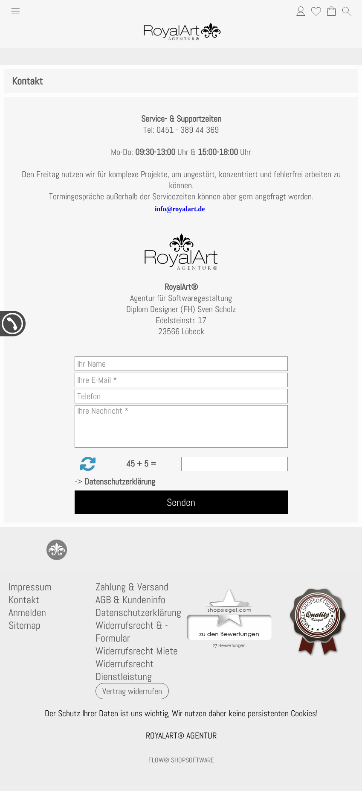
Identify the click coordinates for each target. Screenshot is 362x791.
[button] (15, 12)
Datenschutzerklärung (137, 612)
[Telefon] (181, 396)
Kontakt (24, 599)
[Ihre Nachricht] (181, 426)
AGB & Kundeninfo (130, 599)
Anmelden (27, 612)
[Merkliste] (315, 11)
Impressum (30, 587)
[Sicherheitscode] (234, 464)
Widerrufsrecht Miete (137, 651)
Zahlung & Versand (132, 587)
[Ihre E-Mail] (181, 380)
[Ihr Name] (181, 363)
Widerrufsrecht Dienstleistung (124, 670)
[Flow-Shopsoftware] (102, 549)
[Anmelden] (300, 11)
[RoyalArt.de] (56, 549)
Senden (181, 502)
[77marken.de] (33, 549)
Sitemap (25, 625)
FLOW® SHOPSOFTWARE (181, 760)
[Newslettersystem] (125, 549)
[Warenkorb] (331, 11)
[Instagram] (79, 549)
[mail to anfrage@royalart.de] (10, 549)
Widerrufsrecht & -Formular (132, 632)
